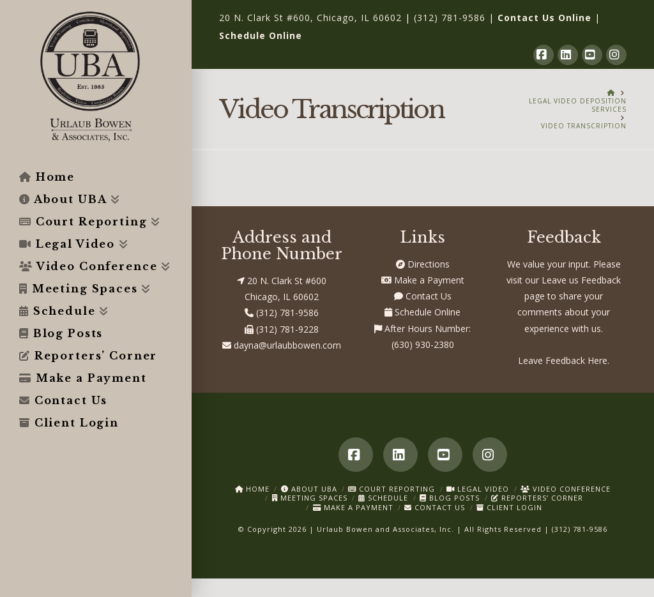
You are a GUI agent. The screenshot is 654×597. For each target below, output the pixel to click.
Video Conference (566, 489)
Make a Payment (422, 280)
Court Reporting (391, 489)
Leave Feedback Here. (563, 360)
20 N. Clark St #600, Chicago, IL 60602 (310, 17)
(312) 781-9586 (449, 17)
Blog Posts (450, 498)
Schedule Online (260, 35)
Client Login (509, 507)
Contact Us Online (544, 17)
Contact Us (423, 296)
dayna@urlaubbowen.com (281, 345)
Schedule (383, 498)
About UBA (309, 489)
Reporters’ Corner (537, 498)
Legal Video (477, 489)
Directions (423, 264)
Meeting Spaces (309, 498)
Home (252, 489)
